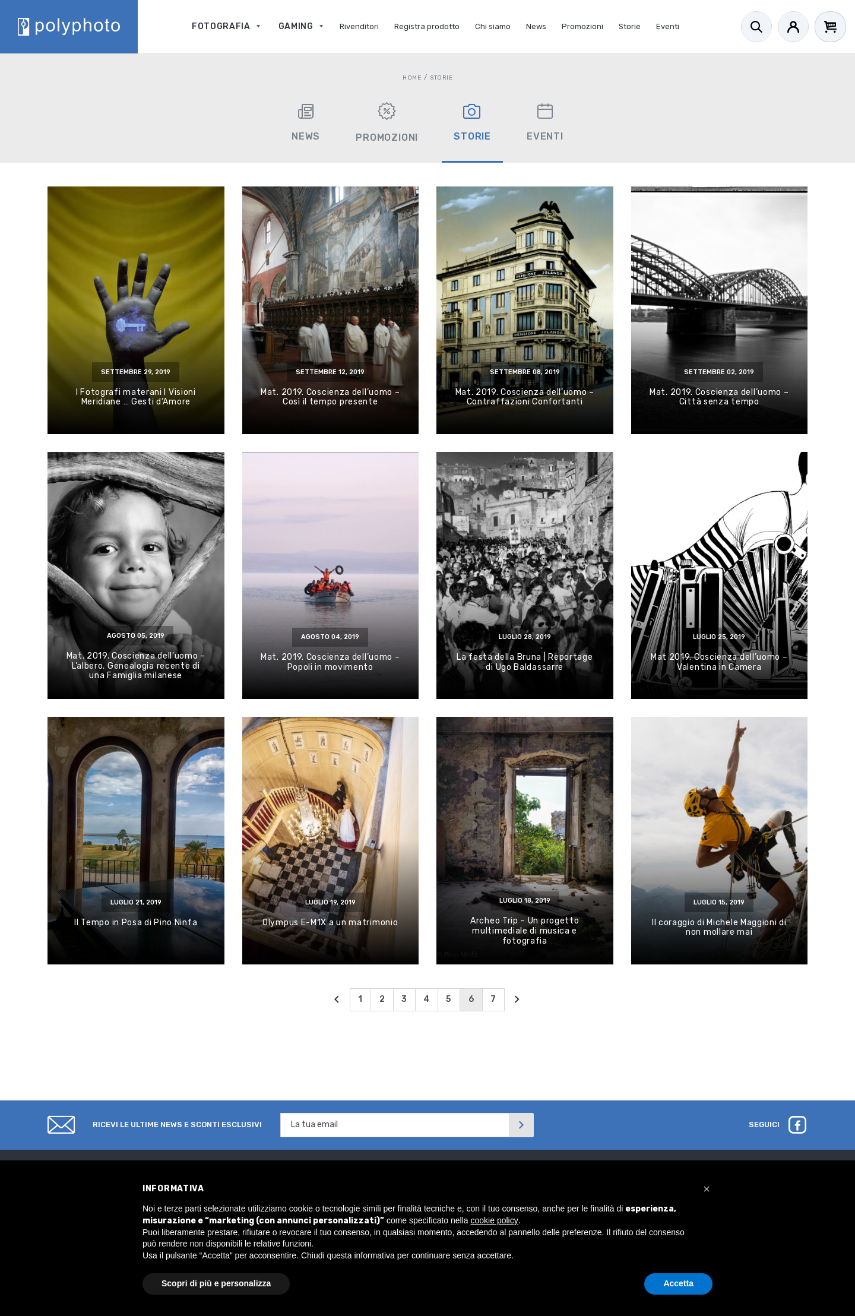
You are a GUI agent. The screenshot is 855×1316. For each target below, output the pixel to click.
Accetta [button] (678, 1283)
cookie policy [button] (494, 1220)
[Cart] (830, 26)
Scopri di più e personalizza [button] (216, 1283)
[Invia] (521, 1125)
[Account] (793, 26)
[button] (706, 1188)
